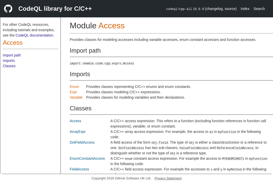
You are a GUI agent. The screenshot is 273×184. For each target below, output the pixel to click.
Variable (76, 97)
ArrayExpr (78, 132)
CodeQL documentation (34, 35)
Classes (9, 66)
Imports (9, 61)
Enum (74, 87)
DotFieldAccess (82, 142)
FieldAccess (79, 169)
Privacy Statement (168, 178)
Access (12, 42)
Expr (73, 92)
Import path (12, 55)
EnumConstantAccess (87, 158)
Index (245, 9)
